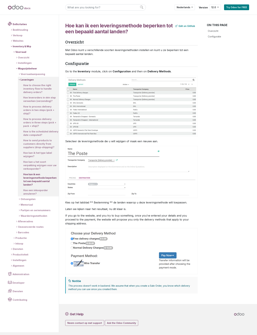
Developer (19, 285)
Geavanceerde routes (31, 229)
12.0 (214, 7)
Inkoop (19, 246)
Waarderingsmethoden (34, 218)
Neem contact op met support (84, 323)
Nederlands (184, 7)
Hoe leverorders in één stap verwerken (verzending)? (39, 102)
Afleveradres (25, 224)
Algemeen (18, 268)
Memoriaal (27, 207)
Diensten (18, 252)
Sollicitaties (20, 27)
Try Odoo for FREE (236, 7)
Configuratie (214, 36)
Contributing (20, 302)
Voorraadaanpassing (33, 77)
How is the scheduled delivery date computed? (37, 136)
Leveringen (27, 82)
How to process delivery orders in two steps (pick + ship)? (38, 113)
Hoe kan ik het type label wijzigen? (37, 157)
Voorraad (20, 54)
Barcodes (23, 235)
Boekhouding (20, 32)
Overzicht (23, 60)
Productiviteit (20, 257)
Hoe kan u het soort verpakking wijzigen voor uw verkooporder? (40, 168)
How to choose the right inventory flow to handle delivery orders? (37, 91)
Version (203, 7)
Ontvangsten (28, 202)
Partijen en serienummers (35, 213)
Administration (21, 277)
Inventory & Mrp (22, 49)
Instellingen (25, 65)
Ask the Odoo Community (121, 323)
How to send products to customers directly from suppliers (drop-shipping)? (38, 147)
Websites (18, 43)
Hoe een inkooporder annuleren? (35, 195)
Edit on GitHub (185, 26)
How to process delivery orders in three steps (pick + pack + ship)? (39, 125)
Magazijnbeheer (27, 71)
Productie (21, 240)
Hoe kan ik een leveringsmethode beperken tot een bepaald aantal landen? (40, 182)
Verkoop (17, 38)
